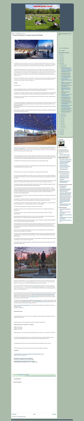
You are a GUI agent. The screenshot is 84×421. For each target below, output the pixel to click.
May (62, 121)
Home (34, 414)
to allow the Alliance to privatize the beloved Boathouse (31, 300)
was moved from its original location (38, 286)
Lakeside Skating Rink (42, 375)
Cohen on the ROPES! (64, 167)
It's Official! (62, 179)
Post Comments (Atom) (21, 416)
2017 (61, 57)
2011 (61, 131)
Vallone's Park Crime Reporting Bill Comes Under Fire (66, 79)
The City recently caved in (34, 296)
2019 (61, 54)
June (62, 120)
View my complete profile (64, 154)
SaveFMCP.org (66, 48)
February (62, 126)
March (62, 124)
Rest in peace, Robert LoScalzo (65, 159)
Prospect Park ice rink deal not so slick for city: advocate (24, 361)
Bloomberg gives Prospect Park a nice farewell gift (23, 358)
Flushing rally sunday (63, 169)
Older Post (54, 414)
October (62, 113)
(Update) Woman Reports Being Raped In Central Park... (65, 89)
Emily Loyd (29, 375)
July (62, 118)
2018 (61, 55)
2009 (61, 134)
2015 (61, 60)
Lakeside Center (35, 375)
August (62, 116)
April (62, 123)
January (62, 127)
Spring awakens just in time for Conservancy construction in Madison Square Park (65, 190)
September (63, 115)
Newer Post (14, 414)
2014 (61, 62)
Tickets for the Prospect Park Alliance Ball (21, 305)
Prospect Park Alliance (51, 375)
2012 (61, 129)
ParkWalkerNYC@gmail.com (64, 150)
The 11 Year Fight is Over (64, 173)
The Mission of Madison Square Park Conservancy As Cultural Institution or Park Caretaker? (65, 194)
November (63, 66)
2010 (61, 132)
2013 (61, 63)
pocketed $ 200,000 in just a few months (43, 301)
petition (63, 50)
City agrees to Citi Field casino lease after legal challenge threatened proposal (65, 162)
